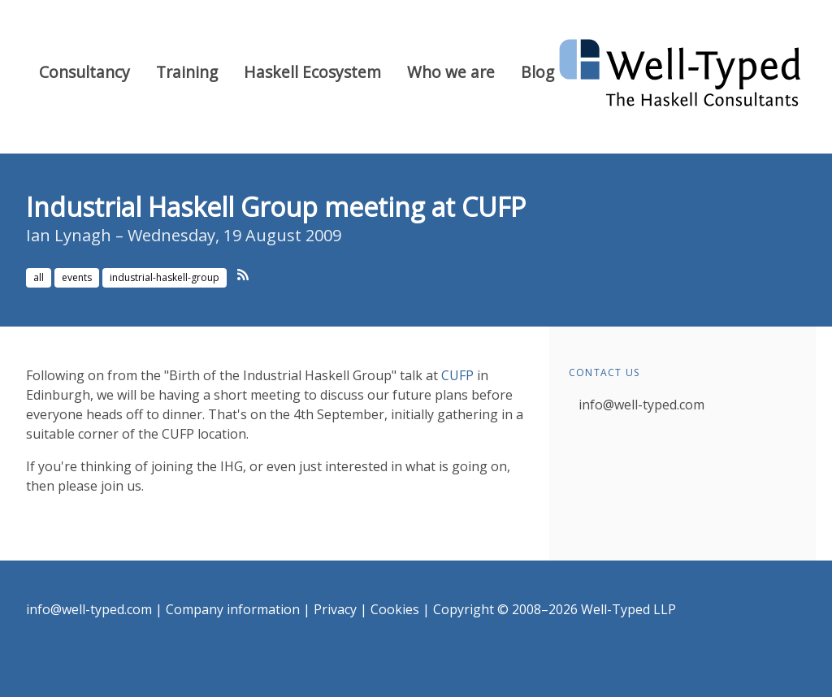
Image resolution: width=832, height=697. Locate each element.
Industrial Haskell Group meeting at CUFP (276, 206)
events (77, 277)
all (38, 277)
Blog (537, 72)
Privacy (335, 609)
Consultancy (84, 72)
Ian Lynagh (68, 235)
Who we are (451, 72)
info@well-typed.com (641, 404)
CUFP (457, 375)
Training (187, 72)
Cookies (394, 609)
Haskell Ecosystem (312, 72)
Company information (233, 609)
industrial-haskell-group (164, 277)
